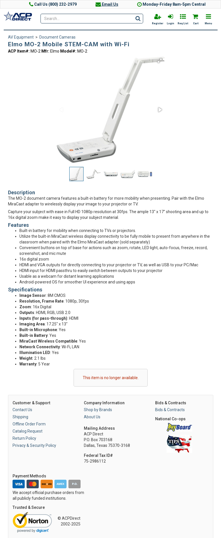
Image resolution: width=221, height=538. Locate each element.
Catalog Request (27, 431)
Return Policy (24, 438)
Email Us (107, 4)
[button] (159, 60)
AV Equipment (21, 37)
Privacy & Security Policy (34, 445)
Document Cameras (57, 37)
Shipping (20, 417)
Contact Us (22, 409)
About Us (92, 417)
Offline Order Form (29, 424)
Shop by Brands (98, 409)
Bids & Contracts (170, 409)
